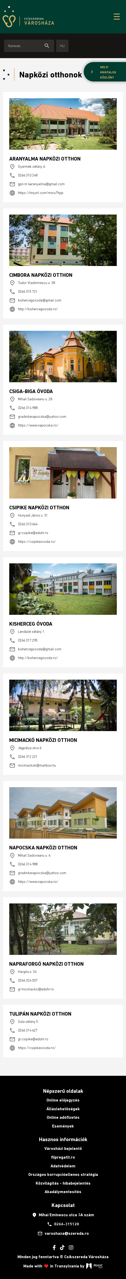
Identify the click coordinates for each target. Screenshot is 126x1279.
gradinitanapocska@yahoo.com (37, 417)
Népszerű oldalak (63, 1091)
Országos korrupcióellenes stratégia (63, 1174)
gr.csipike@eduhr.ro (28, 533)
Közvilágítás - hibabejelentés (63, 1183)
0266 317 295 (23, 640)
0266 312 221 (23, 757)
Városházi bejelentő (63, 1148)
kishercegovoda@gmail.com (35, 300)
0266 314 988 (23, 408)
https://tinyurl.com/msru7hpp (36, 193)
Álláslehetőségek (63, 1108)
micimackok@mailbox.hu (32, 765)
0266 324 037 (23, 981)
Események (63, 1126)
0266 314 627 (23, 1030)
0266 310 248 (23, 175)
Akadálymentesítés (63, 1191)
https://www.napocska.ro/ (33, 425)
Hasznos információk (63, 1139)
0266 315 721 (23, 292)
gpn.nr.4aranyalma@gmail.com (37, 184)
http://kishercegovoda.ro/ (33, 309)
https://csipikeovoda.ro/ (32, 542)
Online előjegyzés (63, 1100)
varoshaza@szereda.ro (63, 1233)
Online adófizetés (63, 1117)
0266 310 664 (23, 524)
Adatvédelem (63, 1165)
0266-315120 (63, 1224)
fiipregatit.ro (63, 1157)
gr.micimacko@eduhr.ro (31, 989)
